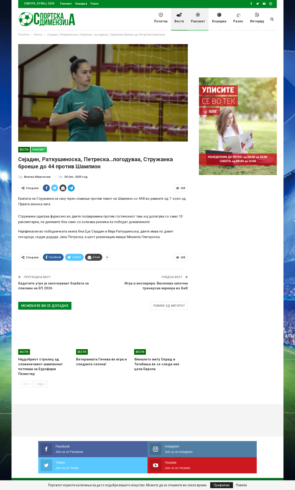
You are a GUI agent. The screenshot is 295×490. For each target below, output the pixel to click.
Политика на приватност (60, 472)
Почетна (160, 20)
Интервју (257, 20)
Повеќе (241, 485)
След (40, 384)
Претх (25, 384)
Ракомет (66, 3)
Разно (95, 3)
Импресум (96, 472)
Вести (179, 20)
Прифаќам (222, 485)
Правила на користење (129, 472)
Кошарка (81, 3)
